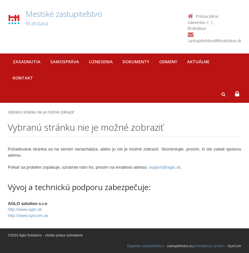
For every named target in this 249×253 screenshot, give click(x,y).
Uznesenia (101, 62)
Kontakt (23, 78)
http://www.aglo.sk (25, 209)
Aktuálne (198, 62)
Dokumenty (136, 62)
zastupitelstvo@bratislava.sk (214, 40)
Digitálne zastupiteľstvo (145, 246)
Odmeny (168, 62)
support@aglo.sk (165, 167)
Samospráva (64, 62)
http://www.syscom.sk (28, 215)
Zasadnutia (27, 62)
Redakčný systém (210, 246)
